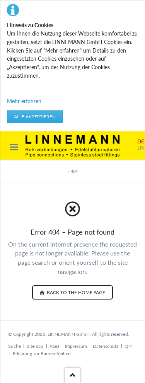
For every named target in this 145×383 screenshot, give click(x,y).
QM (129, 346)
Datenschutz (105, 346)
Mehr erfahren (24, 101)
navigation (13, 147)
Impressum (76, 346)
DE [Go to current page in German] (140, 142)
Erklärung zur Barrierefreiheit (42, 353)
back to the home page (75, 292)
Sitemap (35, 346)
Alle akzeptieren (35, 116)
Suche (14, 346)
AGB (54, 346)
